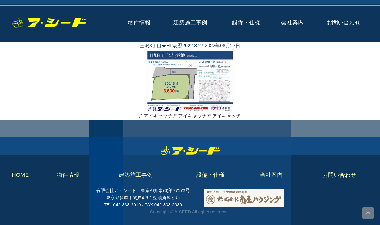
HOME (20, 175)
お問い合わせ (343, 22)
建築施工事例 (190, 22)
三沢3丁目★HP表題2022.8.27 (171, 45)
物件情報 (139, 22)
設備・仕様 (246, 22)
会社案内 (292, 22)
